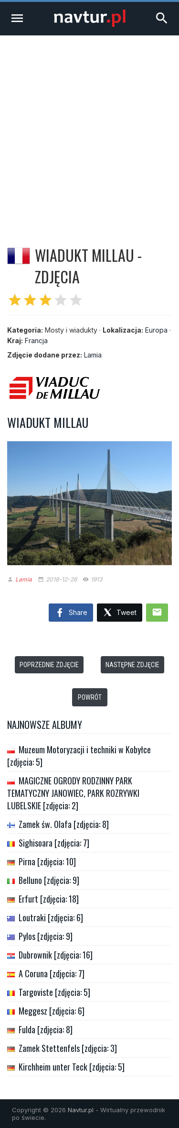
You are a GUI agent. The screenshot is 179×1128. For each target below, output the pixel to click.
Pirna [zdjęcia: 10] (47, 861)
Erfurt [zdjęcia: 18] (49, 899)
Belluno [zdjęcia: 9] (49, 880)
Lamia (93, 355)
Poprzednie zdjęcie (49, 665)
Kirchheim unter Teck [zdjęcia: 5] (72, 1067)
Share (70, 613)
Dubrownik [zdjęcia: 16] (56, 955)
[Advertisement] (89, 130)
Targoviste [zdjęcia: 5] (54, 992)
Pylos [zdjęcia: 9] (46, 936)
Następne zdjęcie (132, 665)
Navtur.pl (81, 1110)
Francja (36, 340)
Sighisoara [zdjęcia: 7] (54, 843)
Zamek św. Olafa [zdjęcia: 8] (64, 824)
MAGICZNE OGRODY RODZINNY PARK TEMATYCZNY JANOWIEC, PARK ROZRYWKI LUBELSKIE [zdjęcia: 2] (73, 793)
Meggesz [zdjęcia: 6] (51, 1011)
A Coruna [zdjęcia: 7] (51, 973)
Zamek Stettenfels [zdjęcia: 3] (68, 1048)
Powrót (90, 697)
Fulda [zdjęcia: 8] (46, 1029)
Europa (156, 330)
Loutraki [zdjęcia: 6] (51, 917)
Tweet (120, 613)
